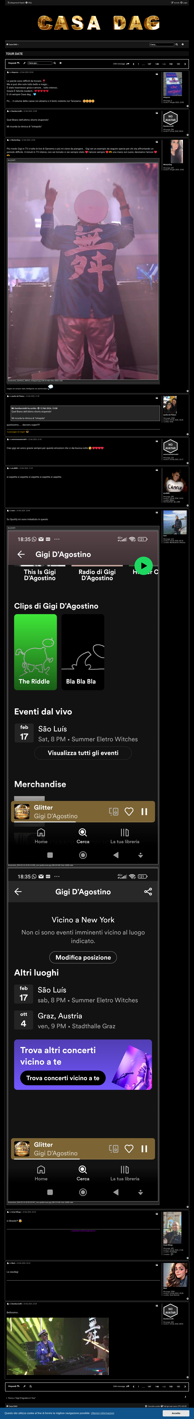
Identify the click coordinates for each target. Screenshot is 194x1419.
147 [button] (149, 63)
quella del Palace (169, 415)
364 (172, 129)
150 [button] (170, 63)
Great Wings (168, 1245)
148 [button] (157, 63)
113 (172, 539)
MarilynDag (167, 164)
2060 (173, 1291)
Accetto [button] (176, 1413)
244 (172, 168)
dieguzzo (166, 97)
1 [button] (138, 63)
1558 (173, 418)
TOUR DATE (14, 53)
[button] (127, 64)
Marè (165, 1288)
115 (172, 458)
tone (165, 536)
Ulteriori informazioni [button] (102, 1413)
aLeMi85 (166, 493)
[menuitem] (28, 3)
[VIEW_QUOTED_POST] (38, 408)
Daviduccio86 (168, 126)
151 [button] (178, 63)
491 (172, 1248)
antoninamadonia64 (170, 454)
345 (172, 496)
